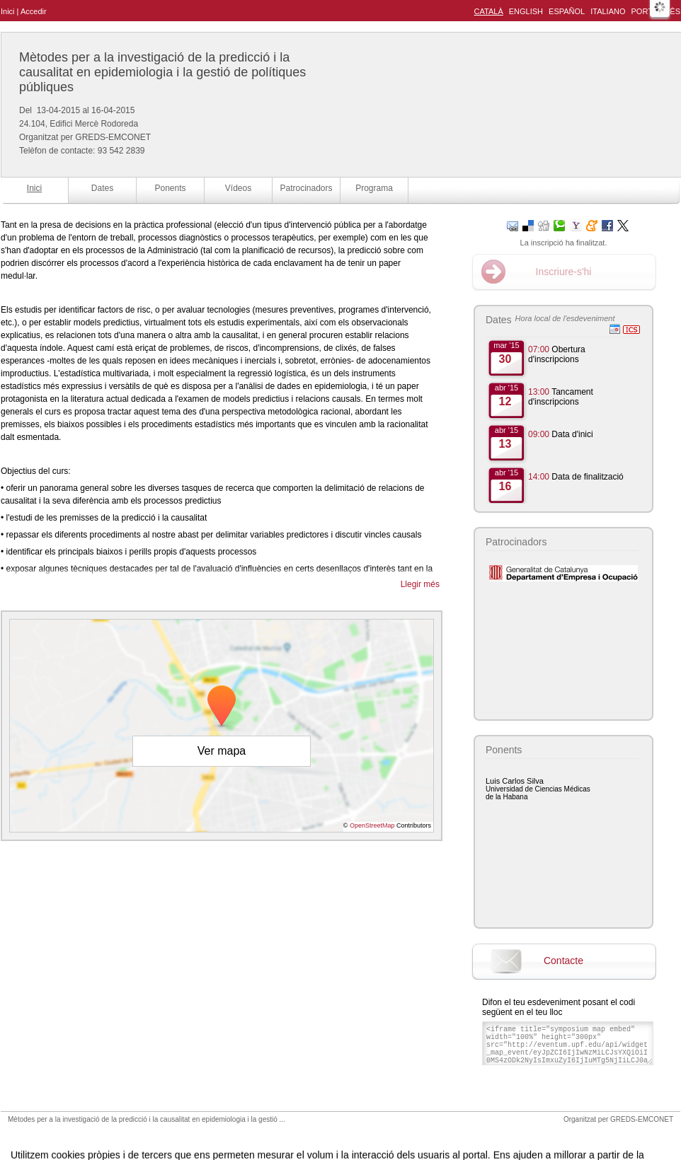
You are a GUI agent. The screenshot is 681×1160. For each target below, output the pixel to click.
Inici (8, 11)
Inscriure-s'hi (564, 271)
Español (567, 11)
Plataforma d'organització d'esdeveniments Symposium (346, 1134)
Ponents (169, 188)
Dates (102, 188)
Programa (374, 188)
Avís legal (194, 1134)
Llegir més (420, 584)
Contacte (563, 960)
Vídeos (238, 188)
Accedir (34, 11)
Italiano (607, 11)
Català (488, 11)
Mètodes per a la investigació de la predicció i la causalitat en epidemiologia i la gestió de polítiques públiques (162, 72)
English (526, 11)
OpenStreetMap (372, 825)
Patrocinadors (306, 188)
